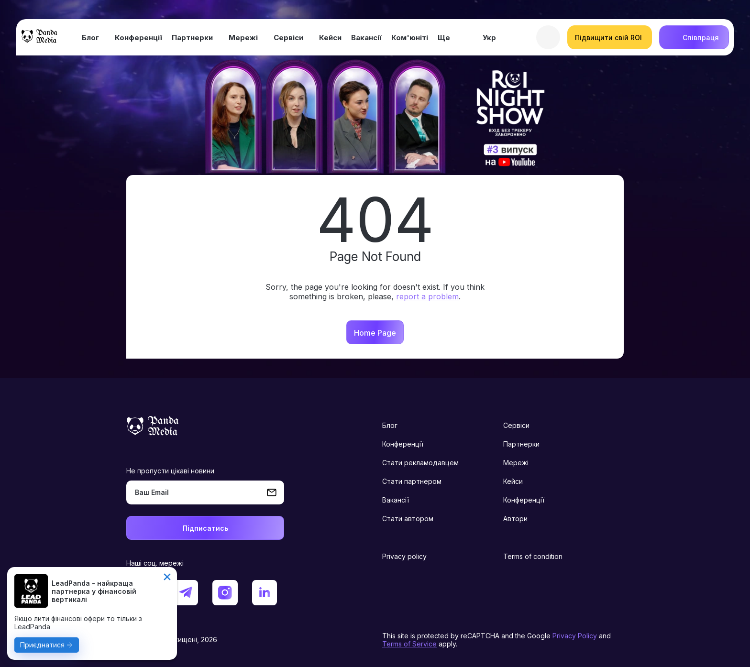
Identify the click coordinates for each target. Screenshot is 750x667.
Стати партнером (411, 481)
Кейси (330, 37)
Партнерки (192, 37)
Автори (515, 518)
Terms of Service (409, 644)
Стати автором (407, 518)
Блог (90, 37)
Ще (444, 37)
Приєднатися (42, 645)
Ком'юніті (409, 37)
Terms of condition (532, 556)
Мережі (243, 37)
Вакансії (366, 37)
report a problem (427, 296)
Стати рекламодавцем (420, 463)
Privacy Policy (574, 636)
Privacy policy (404, 556)
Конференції (138, 37)
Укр (489, 37)
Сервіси (288, 37)
